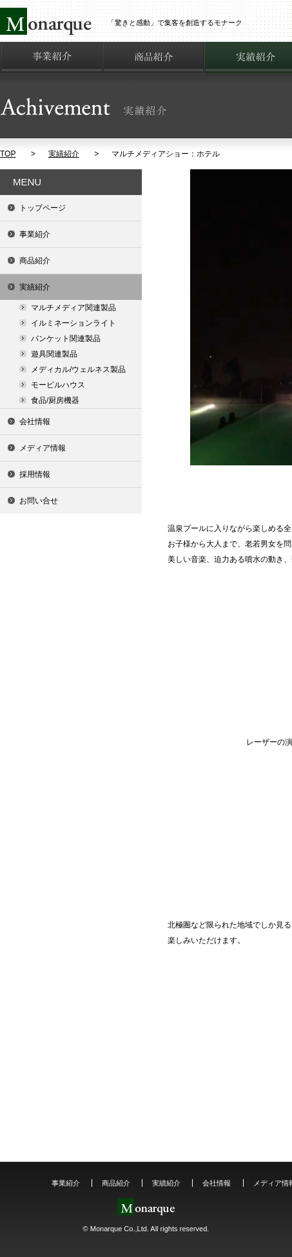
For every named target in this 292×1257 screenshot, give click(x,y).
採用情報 (34, 474)
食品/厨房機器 (55, 400)
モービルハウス (58, 384)
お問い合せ (38, 500)
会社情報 (34, 421)
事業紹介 (34, 234)
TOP (7, 153)
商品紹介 (34, 260)
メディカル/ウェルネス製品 (78, 369)
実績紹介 (63, 153)
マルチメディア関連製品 (73, 307)
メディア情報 (42, 447)
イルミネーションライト (73, 323)
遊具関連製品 (54, 353)
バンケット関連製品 (66, 338)
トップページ (42, 207)
